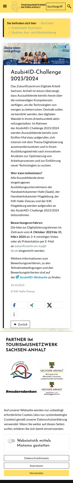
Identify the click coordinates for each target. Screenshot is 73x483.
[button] (19, 305)
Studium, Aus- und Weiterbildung (33, 32)
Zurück (20, 324)
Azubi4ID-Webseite (33, 277)
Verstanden (36, 473)
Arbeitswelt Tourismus (26, 27)
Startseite (47, 23)
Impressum (36, 465)
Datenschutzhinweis (36, 458)
